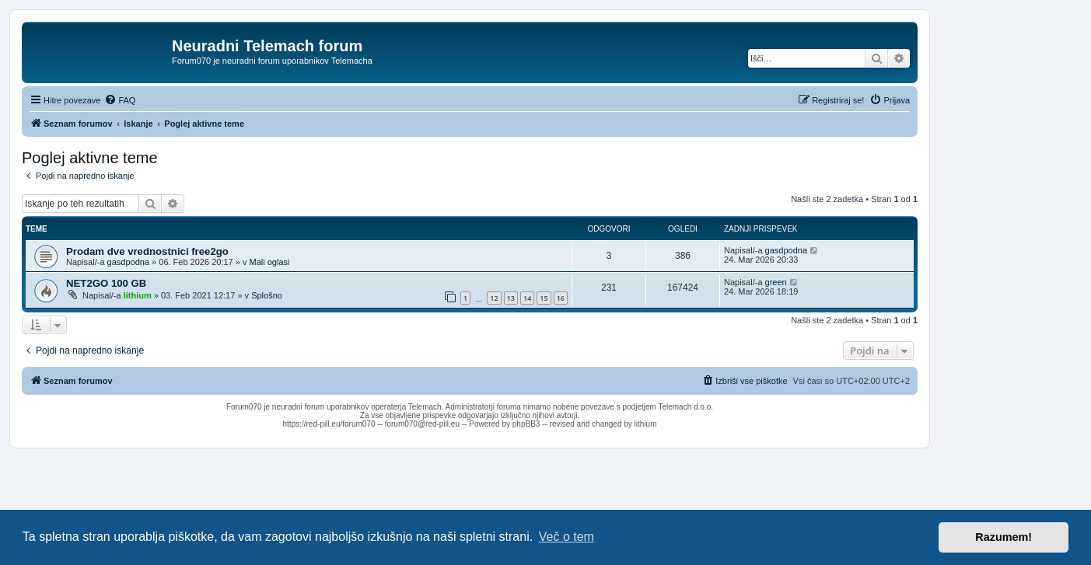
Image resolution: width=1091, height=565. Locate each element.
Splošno (266, 295)
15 (543, 298)
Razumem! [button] (1003, 537)
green (776, 282)
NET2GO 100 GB (106, 283)
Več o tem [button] (566, 536)
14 (527, 298)
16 (561, 298)
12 (494, 298)
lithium (138, 295)
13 (511, 298)
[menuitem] (119, 100)
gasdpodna (128, 262)
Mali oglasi (269, 262)
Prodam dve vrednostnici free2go (147, 251)
